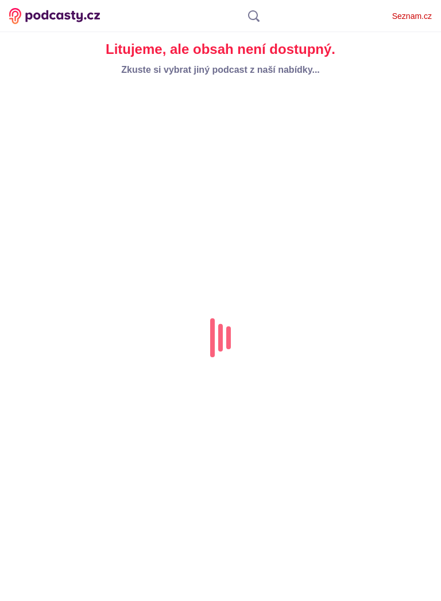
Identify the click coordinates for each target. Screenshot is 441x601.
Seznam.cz (412, 16)
